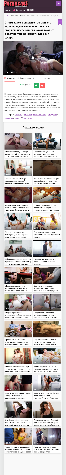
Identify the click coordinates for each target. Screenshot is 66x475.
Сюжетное (8, 118)
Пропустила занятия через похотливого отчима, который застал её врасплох (46, 449)
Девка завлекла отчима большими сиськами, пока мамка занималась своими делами (16, 289)
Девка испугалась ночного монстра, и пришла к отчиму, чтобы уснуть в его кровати (46, 368)
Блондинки (52, 115)
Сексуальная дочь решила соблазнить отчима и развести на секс (47, 234)
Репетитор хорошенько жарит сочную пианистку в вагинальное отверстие (18, 395)
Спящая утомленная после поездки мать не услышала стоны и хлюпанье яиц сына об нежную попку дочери (46, 209)
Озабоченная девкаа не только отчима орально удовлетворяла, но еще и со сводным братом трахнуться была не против (46, 156)
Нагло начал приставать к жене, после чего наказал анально (45, 261)
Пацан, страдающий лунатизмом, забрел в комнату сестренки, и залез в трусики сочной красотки (18, 316)
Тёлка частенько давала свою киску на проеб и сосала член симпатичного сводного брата (18, 449)
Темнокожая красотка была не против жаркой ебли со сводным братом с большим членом (46, 397)
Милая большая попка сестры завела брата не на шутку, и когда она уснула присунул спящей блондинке (46, 182)
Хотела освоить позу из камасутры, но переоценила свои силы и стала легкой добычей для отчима (16, 236)
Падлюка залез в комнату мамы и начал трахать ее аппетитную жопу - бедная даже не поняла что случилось (47, 343)
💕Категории (19, 10)
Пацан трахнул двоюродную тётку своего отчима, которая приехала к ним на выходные (17, 368)
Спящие (17, 118)
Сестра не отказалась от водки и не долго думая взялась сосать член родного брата (46, 289)
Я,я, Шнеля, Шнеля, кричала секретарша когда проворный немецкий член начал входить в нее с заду (18, 424)
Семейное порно (39, 115)
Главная (7, 10)
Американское (28, 118)
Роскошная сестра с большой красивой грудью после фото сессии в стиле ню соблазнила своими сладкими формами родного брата (46, 425)
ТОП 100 (30, 10)
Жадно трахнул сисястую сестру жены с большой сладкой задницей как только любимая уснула (17, 182)
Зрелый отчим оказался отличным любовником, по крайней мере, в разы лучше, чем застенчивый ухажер (17, 343)
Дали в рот (27, 115)
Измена (18, 115)
